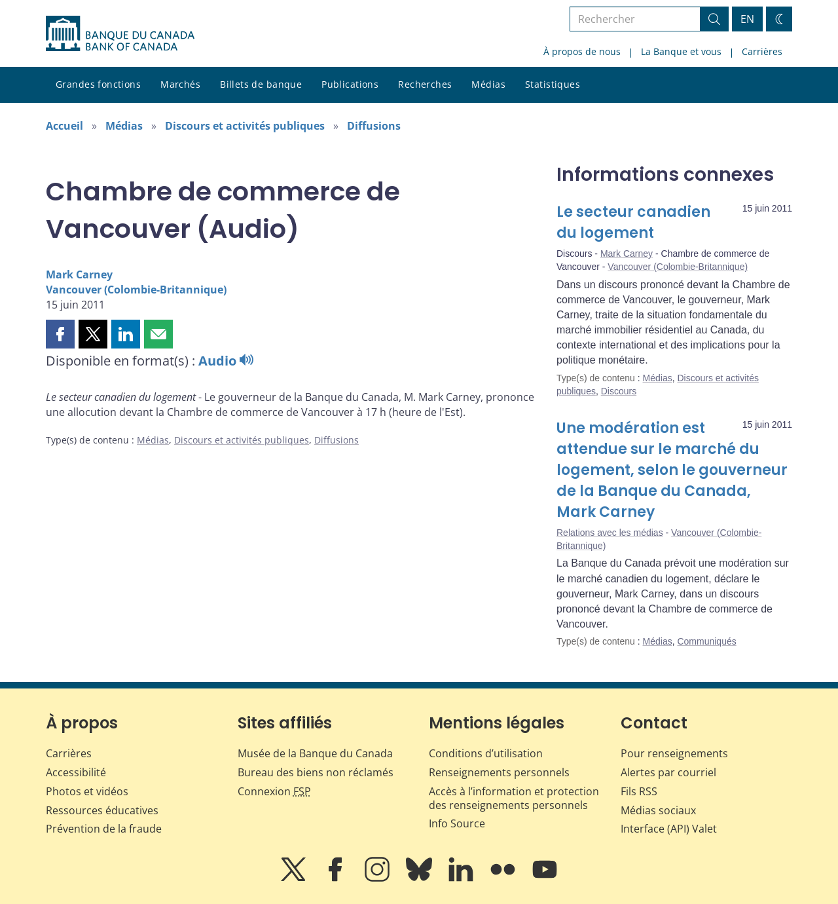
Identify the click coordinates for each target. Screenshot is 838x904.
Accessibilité (76, 772)
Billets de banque (261, 84)
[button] (60, 334)
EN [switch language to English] (747, 19)
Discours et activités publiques (245, 126)
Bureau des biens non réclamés (315, 772)
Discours (618, 391)
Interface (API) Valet (669, 828)
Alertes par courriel (668, 772)
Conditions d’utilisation (486, 753)
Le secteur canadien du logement (633, 222)
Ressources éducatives (102, 810)
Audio (225, 360)
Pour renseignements (674, 753)
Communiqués (706, 641)
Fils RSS (639, 791)
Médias (488, 84)
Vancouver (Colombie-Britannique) (136, 289)
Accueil (64, 126)
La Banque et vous (681, 51)
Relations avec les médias (609, 532)
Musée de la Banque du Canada (315, 753)
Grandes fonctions (98, 84)
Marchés (180, 84)
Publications (349, 84)
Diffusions (374, 126)
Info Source (457, 823)
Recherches (425, 84)
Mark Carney (79, 274)
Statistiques (552, 84)
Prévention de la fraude (104, 828)
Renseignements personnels (499, 772)
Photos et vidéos (87, 791)
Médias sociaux (658, 810)
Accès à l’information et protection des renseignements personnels (514, 798)
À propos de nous (582, 51)
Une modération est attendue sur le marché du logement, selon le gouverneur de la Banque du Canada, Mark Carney (672, 470)
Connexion (274, 791)
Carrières (762, 51)
